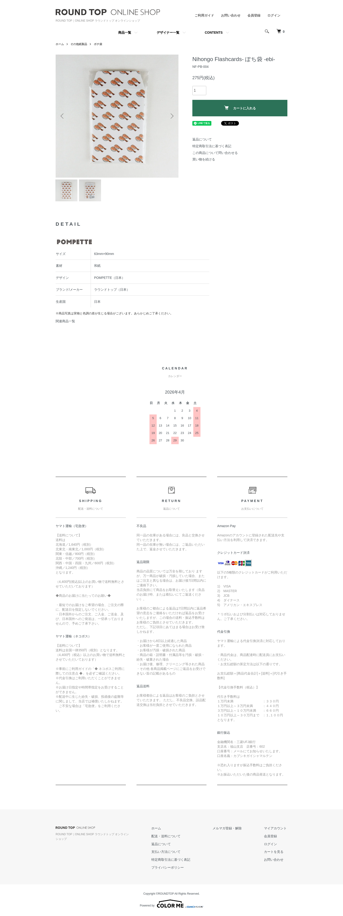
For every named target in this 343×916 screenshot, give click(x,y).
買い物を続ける (203, 159)
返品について (202, 139)
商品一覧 (124, 32)
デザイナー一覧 (168, 32)
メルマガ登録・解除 (229, 829)
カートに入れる (240, 108)
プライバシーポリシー (171, 868)
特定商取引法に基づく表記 (211, 146)
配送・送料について (169, 837)
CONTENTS (214, 32)
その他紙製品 (78, 44)
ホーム (60, 44)
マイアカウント (276, 829)
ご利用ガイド (204, 15)
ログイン (273, 15)
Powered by (171, 905)
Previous (62, 116)
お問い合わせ (231, 15)
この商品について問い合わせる (215, 153)
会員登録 (254, 15)
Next (171, 116)
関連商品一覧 (65, 322)
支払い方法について (169, 853)
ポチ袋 (98, 44)
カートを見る (274, 853)
